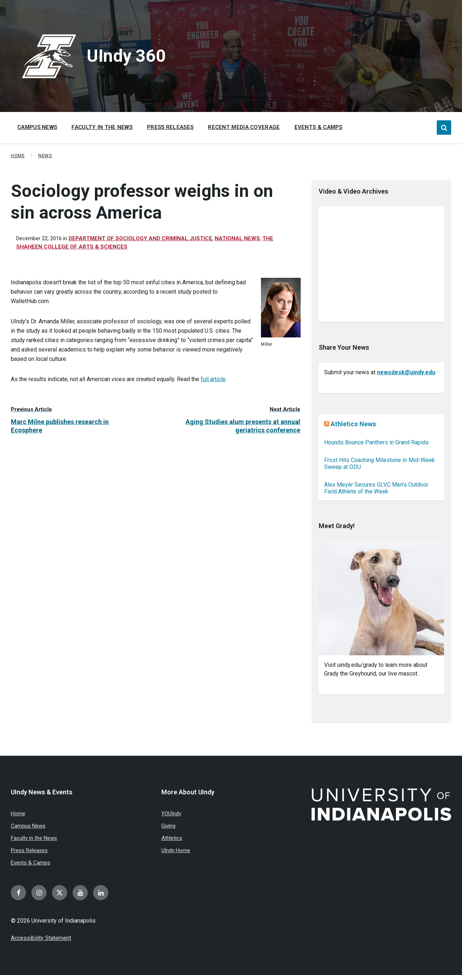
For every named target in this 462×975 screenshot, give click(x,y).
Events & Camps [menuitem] (319, 127)
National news (237, 238)
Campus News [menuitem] (37, 127)
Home (18, 155)
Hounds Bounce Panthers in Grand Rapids (376, 442)
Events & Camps (30, 862)
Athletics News (353, 424)
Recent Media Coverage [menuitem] (244, 127)
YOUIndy (171, 813)
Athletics (171, 838)
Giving (168, 826)
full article (213, 379)
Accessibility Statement (41, 938)
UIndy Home (175, 850)
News (45, 155)
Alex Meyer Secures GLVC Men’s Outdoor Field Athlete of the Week (376, 488)
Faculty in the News (34, 838)
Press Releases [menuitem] (170, 127)
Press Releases (29, 850)
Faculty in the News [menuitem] (101, 127)
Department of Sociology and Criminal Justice (140, 238)
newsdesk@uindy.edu (406, 372)
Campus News (28, 826)
